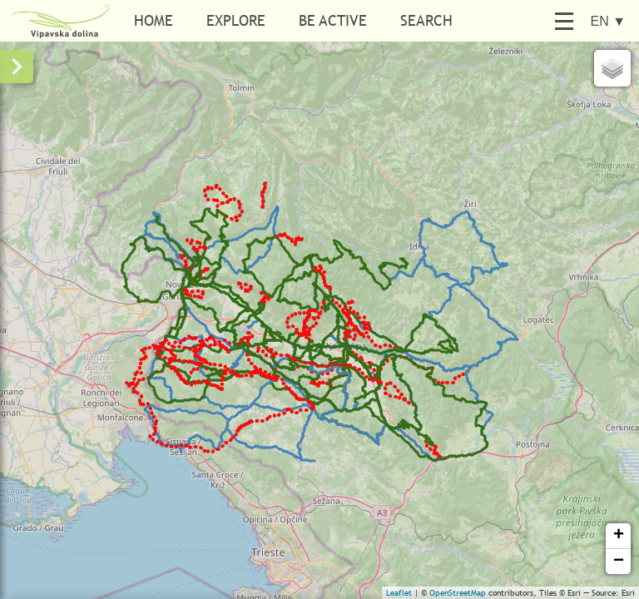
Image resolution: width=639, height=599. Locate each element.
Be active (333, 20)
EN (608, 21)
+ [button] (618, 535)
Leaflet (399, 592)
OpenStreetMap (457, 592)
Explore (235, 20)
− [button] (618, 561)
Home (153, 20)
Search (426, 20)
